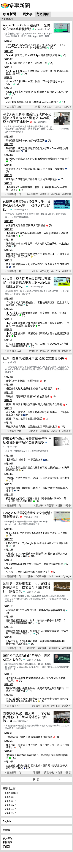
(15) (38, 501)
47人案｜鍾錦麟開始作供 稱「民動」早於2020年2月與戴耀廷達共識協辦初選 (37, 345)
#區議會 (66, 431)
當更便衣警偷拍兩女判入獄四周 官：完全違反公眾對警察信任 (37, 265)
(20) (14, 757)
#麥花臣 (55, 706)
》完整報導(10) (13, 648)
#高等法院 (32, 194)
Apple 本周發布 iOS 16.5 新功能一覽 (26, 63)
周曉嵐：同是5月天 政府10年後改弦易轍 (27, 396)
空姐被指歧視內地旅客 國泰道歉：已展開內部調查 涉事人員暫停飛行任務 (37, 766)
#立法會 (33, 431)
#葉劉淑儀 (48, 772)
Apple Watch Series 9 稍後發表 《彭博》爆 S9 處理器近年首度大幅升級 (37, 72)
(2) (51, 47)
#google (66, 576)
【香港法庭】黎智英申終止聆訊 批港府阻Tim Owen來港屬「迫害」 (36, 188)
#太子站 (55, 271)
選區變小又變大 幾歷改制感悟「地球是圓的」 (30, 388)
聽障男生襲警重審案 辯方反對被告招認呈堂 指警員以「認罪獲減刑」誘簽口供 (26, 587)
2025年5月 (11, 813)
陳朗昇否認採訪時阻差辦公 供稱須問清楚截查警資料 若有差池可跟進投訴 (37, 689)
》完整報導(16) (13, 194)
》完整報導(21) (13, 106)
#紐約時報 (40, 576)
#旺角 (35, 271)
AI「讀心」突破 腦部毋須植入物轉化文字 (28, 572)
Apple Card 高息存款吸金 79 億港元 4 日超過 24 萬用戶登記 (37, 92)
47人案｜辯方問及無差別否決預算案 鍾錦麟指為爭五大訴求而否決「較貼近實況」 (27, 282)
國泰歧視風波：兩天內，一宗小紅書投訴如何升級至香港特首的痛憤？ (26, 716)
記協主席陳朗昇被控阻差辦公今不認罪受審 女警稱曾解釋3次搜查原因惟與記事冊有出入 (37, 699)
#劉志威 (31, 648)
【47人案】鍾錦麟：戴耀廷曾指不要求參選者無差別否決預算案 (37, 334)
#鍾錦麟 (55, 351)
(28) (63, 426)
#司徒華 (49, 505)
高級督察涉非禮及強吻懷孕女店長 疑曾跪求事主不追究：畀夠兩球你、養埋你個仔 (37, 255)
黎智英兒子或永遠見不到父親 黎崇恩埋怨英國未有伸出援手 (37, 158)
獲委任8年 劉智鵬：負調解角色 (22, 380)
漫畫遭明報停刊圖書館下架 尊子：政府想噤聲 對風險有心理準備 (37, 489)
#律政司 (44, 194)
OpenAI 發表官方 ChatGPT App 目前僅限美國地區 (33, 55)
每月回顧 (42, 14)
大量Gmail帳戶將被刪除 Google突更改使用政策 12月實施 (36, 533)
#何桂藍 (33, 351)
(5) (17, 84)
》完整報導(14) (13, 271)
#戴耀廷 (66, 351)
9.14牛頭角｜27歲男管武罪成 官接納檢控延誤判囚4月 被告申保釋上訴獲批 (37, 642)
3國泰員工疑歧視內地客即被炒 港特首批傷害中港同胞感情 (37, 756)
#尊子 (68, 505)
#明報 (59, 505)
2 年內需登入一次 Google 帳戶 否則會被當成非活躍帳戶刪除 (37, 544)
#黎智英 (66, 194)
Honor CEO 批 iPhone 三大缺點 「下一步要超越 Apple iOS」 (35, 82)
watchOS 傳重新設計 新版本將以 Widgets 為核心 (32, 102)
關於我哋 (8, 838)
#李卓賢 (44, 271)
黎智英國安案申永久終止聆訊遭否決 (25, 140)
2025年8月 (11, 801)
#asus (58, 107)
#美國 (37, 107)
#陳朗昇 (66, 706)
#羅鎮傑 (42, 648)
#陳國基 (36, 772)
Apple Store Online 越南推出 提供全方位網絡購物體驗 (26, 27)
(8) (49, 140)
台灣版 (6, 830)
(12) (28, 768)
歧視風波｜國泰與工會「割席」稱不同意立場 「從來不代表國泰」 (37, 746)
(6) (23, 315)
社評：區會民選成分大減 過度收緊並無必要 (33, 358)
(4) (25, 151)
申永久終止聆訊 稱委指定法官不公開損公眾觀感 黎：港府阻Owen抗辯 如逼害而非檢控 (27, 117)
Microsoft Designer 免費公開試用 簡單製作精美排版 (34, 564)
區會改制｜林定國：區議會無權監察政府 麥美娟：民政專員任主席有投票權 (37, 413)
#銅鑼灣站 (54, 648)
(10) (11, 480)
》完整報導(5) (12, 705)
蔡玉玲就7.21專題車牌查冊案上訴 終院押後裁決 (31, 179)
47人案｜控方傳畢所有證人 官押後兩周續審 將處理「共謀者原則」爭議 (37, 303)
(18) (19, 747)
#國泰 (68, 772)
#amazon (47, 107)
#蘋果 (30, 576)
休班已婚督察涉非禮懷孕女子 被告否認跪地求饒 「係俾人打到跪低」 (26, 205)
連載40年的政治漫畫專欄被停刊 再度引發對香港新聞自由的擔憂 (27, 440)
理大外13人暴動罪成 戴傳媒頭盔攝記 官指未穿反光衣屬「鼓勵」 (35, 679)
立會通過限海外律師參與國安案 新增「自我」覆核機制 (35, 169)
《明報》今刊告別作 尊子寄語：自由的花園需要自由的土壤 (37, 478)
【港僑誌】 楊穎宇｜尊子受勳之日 (24, 459)
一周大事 (26, 14)
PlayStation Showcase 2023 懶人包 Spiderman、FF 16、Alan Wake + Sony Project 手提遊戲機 (36, 46)
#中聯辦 (66, 648)
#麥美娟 (55, 431)
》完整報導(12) (13, 350)
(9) (18, 490)
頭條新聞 (9, 14)
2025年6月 (11, 809)
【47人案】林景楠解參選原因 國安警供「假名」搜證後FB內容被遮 (36, 314)
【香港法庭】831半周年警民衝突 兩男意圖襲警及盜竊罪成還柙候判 (37, 234)
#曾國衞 (44, 431)
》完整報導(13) (13, 505)
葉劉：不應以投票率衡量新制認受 (24, 418)
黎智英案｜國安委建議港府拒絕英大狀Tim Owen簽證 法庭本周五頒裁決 (37, 149)
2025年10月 (11, 793)
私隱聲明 (8, 842)
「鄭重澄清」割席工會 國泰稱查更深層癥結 (29, 737)
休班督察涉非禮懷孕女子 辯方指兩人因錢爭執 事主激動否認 (37, 244)
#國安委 (55, 194)
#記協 (46, 706)
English (7, 821)
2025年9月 (11, 797)
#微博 (59, 772)
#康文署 (38, 505)
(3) (64, 55)
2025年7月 (11, 805)
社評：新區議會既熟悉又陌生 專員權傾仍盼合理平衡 (34, 404)
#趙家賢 (44, 351)
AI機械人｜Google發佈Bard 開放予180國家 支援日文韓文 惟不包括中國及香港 (36, 554)
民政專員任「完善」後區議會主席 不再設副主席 (31, 426)
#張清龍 (36, 706)
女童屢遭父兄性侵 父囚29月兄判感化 (25, 225)
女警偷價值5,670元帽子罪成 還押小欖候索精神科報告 (35, 610)
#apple (67, 107)
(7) (10, 161)
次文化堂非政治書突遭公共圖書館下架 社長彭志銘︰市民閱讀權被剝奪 (37, 468)
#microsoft (54, 576)
